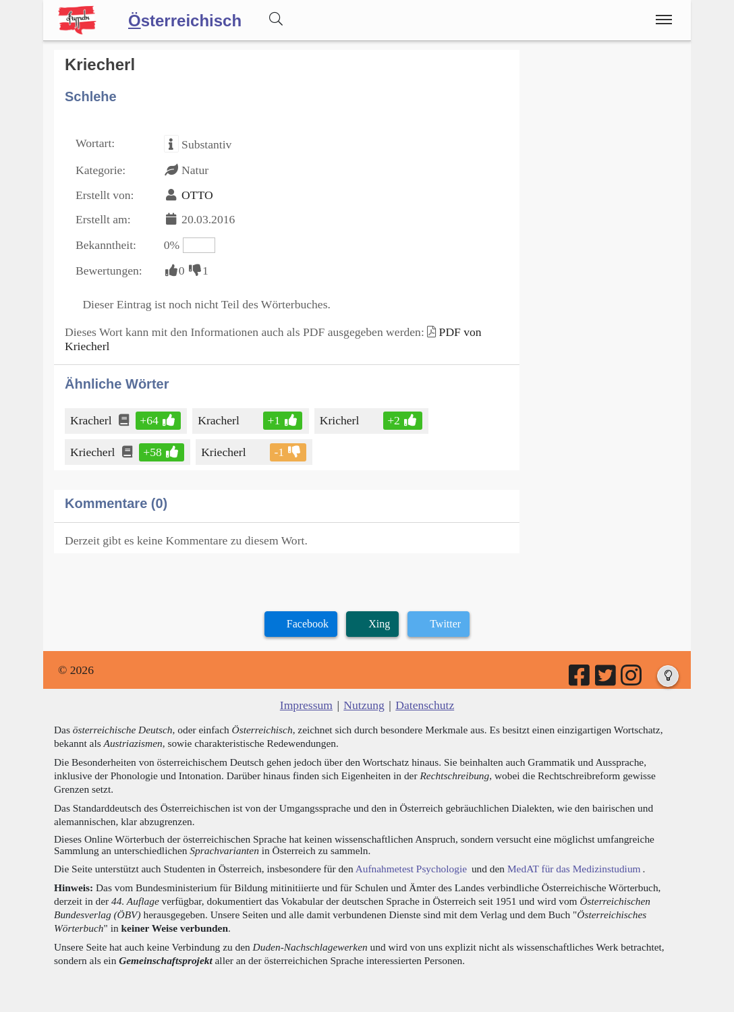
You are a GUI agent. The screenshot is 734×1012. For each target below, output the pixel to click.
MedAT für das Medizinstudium (574, 868)
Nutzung (364, 705)
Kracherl (92, 420)
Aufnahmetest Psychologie (411, 868)
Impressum (306, 705)
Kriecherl (93, 452)
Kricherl (341, 420)
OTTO (197, 195)
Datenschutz (424, 705)
